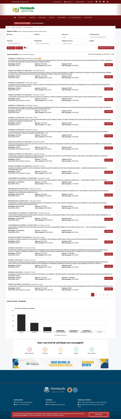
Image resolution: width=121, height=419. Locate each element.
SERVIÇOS (52, 17)
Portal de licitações (28, 27)
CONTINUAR (98, 414)
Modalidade (38, 40)
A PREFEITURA (22, 17)
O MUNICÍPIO (32, 17)
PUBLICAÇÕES (88, 17)
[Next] (108, 294)
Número (37, 34)
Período (9, 34)
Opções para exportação (106, 47)
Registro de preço (67, 40)
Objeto (91, 40)
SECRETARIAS (42, 17)
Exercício (65, 34)
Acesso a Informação (16, 27)
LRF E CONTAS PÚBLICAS (75, 17)
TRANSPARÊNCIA (61, 17)
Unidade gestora (94, 34)
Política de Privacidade (20, 415)
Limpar (19, 48)
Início (8, 27)
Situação (10, 40)
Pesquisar (11, 48)
